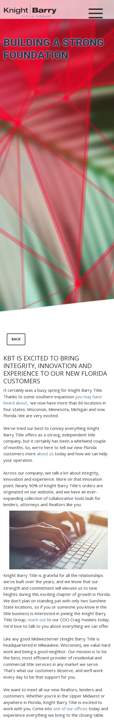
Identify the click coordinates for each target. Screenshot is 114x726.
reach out (37, 619)
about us (45, 453)
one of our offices (70, 708)
